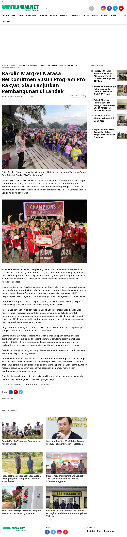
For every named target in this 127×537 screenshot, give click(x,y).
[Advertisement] (63, 44)
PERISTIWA (17, 15)
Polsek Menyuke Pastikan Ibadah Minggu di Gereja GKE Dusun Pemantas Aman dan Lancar (104, 105)
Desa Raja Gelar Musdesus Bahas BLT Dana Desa (104, 118)
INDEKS (6, 21)
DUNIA (53, 15)
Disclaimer (109, 531)
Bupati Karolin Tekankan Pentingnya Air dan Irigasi (21, 442)
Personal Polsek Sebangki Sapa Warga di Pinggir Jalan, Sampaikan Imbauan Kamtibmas (21, 478)
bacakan (74, 96)
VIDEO (104, 15)
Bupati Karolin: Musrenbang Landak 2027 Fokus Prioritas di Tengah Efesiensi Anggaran (64, 478)
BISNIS (63, 15)
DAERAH (43, 15)
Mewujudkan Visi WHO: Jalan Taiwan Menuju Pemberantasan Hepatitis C (65, 442)
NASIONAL (31, 15)
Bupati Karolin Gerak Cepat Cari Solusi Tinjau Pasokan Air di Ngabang (104, 133)
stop (83, 96)
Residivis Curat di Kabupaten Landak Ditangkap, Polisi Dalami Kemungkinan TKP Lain (66, 513)
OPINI (113, 15)
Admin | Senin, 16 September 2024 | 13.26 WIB (17, 96)
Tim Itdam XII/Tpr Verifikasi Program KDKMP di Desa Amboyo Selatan (21, 512)
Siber (99, 531)
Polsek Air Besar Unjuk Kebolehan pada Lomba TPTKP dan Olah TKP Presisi (105, 90)
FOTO (95, 15)
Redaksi (91, 531)
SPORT (85, 15)
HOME (6, 15)
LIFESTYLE (74, 15)
